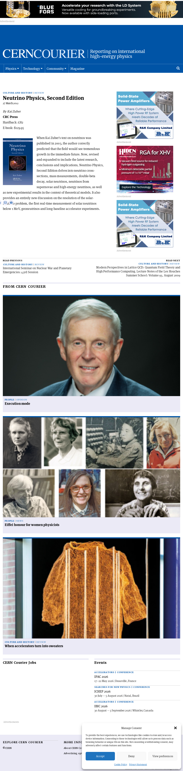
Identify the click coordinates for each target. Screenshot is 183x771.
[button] (175, 728)
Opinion (21, 392)
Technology (31, 73)
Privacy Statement (138, 764)
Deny (131, 756)
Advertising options (75, 745)
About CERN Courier (75, 740)
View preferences (162, 756)
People (9, 392)
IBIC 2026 (101, 698)
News (19, 513)
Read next (173, 252)
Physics (10, 73)
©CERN (7, 740)
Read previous (12, 252)
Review (39, 85)
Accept (100, 756)
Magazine (77, 73)
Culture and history (17, 85)
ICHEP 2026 (102, 683)
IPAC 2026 (101, 668)
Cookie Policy (120, 764)
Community (55, 73)
